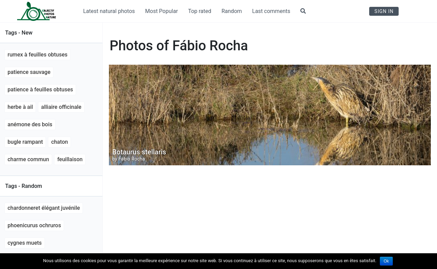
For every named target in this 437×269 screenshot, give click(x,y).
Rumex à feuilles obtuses (37, 54)
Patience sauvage (29, 72)
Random (232, 11)
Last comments (271, 11)
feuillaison (70, 159)
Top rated (199, 11)
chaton (59, 142)
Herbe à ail (20, 107)
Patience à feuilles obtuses (40, 89)
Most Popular (161, 11)
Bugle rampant (25, 142)
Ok (386, 261)
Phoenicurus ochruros (34, 225)
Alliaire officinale (61, 107)
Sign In (384, 11)
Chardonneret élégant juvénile (44, 208)
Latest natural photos (109, 11)
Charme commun (28, 159)
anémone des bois (30, 124)
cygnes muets (25, 243)
